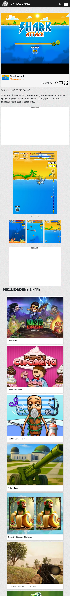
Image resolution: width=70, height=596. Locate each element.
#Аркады (20, 79)
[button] (17, 232)
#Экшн (13, 79)
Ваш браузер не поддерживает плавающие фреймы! (35, 43)
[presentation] (32, 216)
